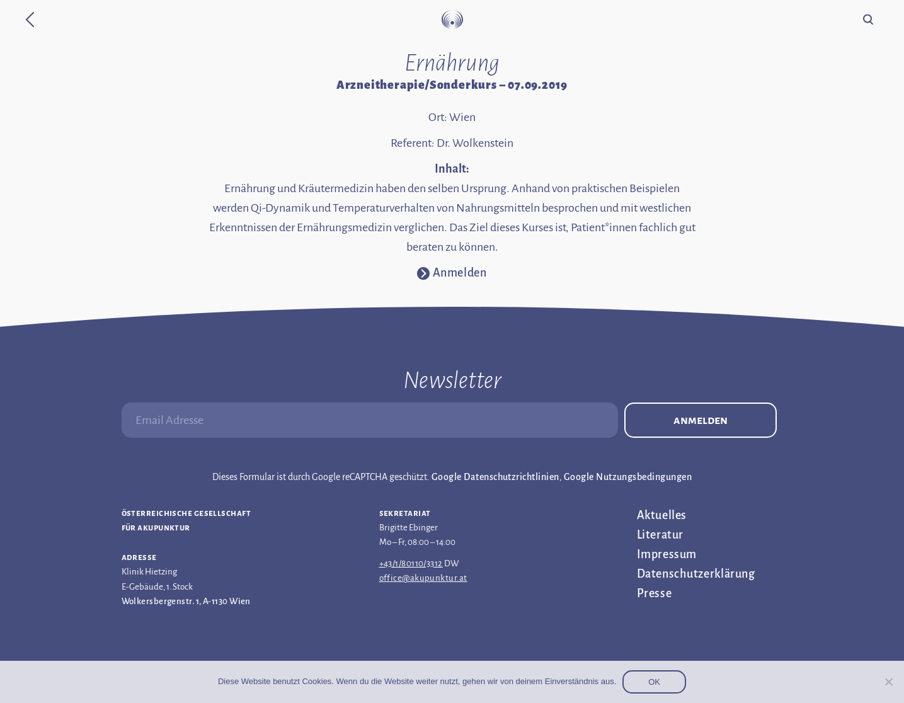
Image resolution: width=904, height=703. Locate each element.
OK (654, 682)
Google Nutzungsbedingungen (628, 477)
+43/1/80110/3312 (411, 563)
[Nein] (888, 681)
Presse (654, 593)
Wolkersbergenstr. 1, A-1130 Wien (186, 601)
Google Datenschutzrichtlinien (495, 477)
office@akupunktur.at (423, 578)
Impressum (667, 554)
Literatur (660, 535)
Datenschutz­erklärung (696, 574)
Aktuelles (662, 515)
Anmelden (700, 420)
